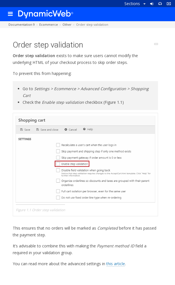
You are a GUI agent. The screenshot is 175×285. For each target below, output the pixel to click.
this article (115, 263)
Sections (135, 3)
